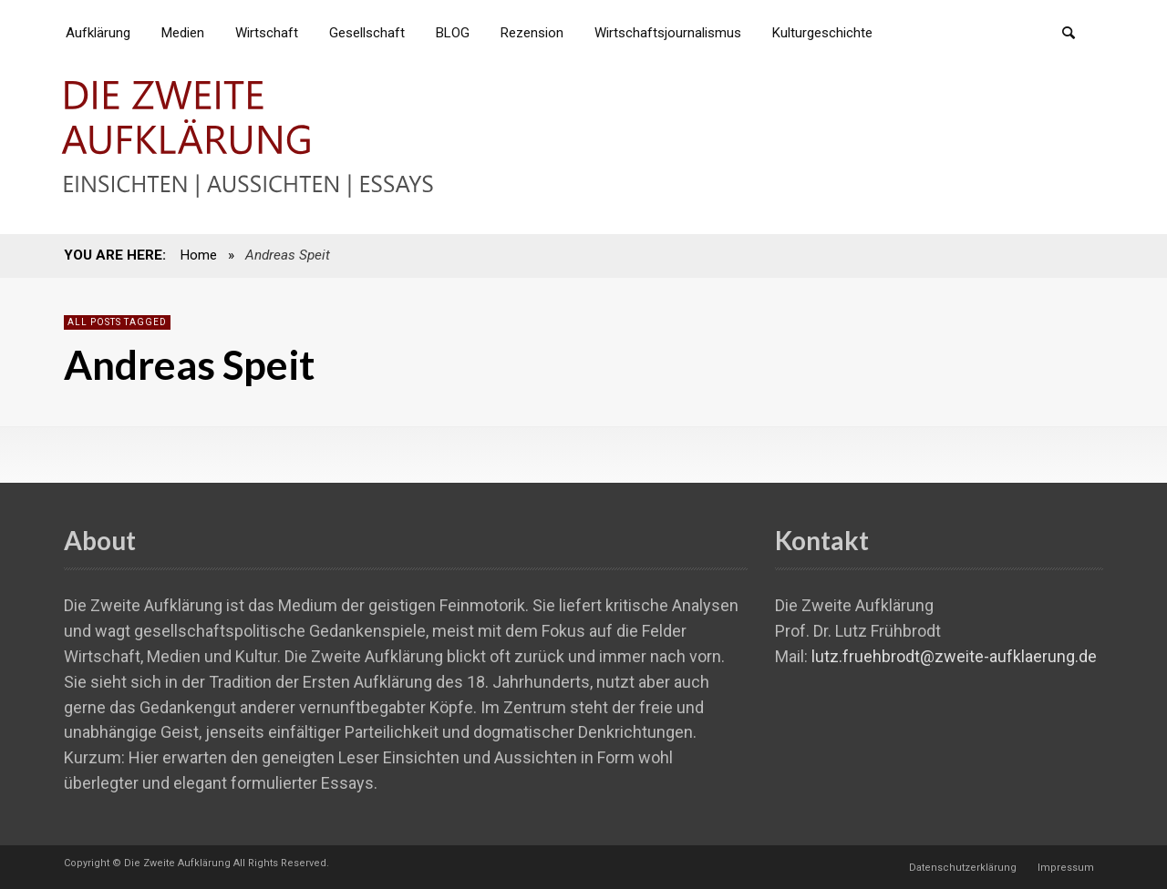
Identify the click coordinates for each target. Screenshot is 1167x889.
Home (198, 255)
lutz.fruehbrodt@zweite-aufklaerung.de (954, 656)
